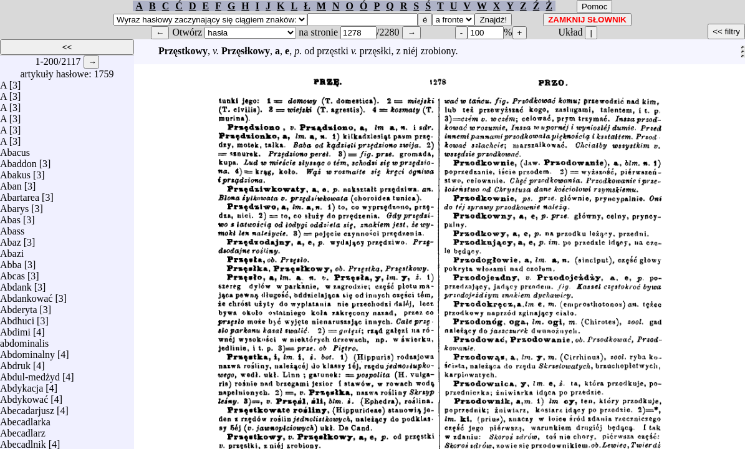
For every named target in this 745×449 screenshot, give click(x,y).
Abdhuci (17, 317)
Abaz (10, 239)
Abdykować (24, 396)
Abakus (15, 172)
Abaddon (18, 160)
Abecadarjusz (27, 407)
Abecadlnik (23, 441)
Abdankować (26, 295)
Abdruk (15, 362)
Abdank (16, 284)
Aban (11, 183)
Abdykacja (21, 385)
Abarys (14, 205)
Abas (10, 216)
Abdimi (15, 329)
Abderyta (18, 306)
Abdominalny (27, 351)
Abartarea (19, 194)
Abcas (12, 273)
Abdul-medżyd (30, 374)
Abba (11, 261)
